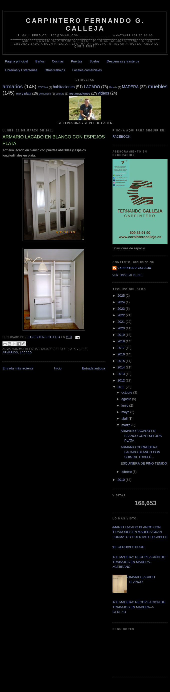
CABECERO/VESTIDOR (126, 547)
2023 (122, 309)
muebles (158, 86)
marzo (127, 425)
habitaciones (64, 87)
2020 (122, 328)
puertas (60, 93)
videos (103, 93)
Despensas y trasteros (123, 61)
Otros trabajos (54, 70)
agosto (127, 399)
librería (113, 87)
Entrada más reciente (18, 368)
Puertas (76, 61)
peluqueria (45, 93)
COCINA (43, 87)
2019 (122, 335)
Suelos (95, 61)
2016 (122, 354)
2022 (122, 315)
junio (125, 405)
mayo (126, 412)
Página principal (16, 61)
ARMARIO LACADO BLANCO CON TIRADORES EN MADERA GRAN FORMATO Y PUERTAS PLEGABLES (138, 532)
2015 (122, 361)
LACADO (92, 87)
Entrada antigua (93, 368)
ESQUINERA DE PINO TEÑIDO (143, 463)
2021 (122, 322)
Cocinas (58, 61)
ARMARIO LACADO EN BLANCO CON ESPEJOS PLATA (141, 435)
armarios (12, 86)
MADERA (130, 87)
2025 (122, 295)
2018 (122, 341)
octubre (127, 392)
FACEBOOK (121, 136)
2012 (122, 380)
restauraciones (79, 93)
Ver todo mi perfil (127, 275)
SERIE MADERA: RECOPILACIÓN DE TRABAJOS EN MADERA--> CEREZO (137, 607)
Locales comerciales (87, 70)
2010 (122, 480)
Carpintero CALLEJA (134, 268)
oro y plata (23, 93)
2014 (122, 367)
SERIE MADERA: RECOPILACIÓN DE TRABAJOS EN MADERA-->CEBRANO (137, 562)
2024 (122, 302)
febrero (127, 472)
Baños (40, 61)
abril (125, 418)
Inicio (58, 368)
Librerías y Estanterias (21, 70)
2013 (122, 374)
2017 (122, 348)
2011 (122, 387)
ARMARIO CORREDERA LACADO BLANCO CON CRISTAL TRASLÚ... (140, 452)
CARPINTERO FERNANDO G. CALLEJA (85, 24)
